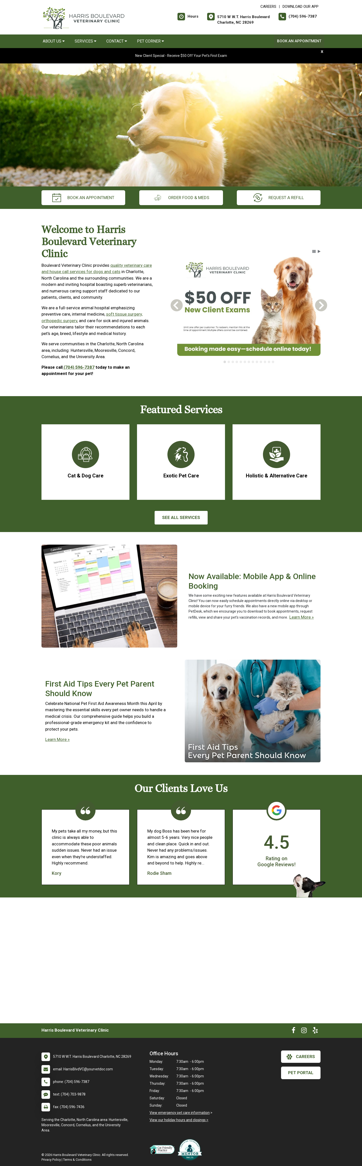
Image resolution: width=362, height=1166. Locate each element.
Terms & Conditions (77, 1159)
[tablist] (249, 362)
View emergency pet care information (180, 1113)
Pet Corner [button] (150, 41)
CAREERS (268, 6)
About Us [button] (54, 41)
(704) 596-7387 (79, 367)
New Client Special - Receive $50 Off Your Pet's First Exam (181, 56)
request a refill (278, 197)
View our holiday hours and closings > (179, 1120)
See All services (181, 517)
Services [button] (85, 41)
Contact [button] (116, 41)
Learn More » (301, 617)
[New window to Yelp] (315, 1031)
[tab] (224, 362)
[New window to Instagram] (304, 1031)
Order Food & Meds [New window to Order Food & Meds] (181, 197)
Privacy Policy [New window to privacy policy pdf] (51, 1159)
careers (301, 1057)
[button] (313, 251)
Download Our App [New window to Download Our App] (301, 6)
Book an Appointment (299, 41)
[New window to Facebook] (293, 1031)
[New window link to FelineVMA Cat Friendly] (163, 1149)
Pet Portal (300, 1072)
